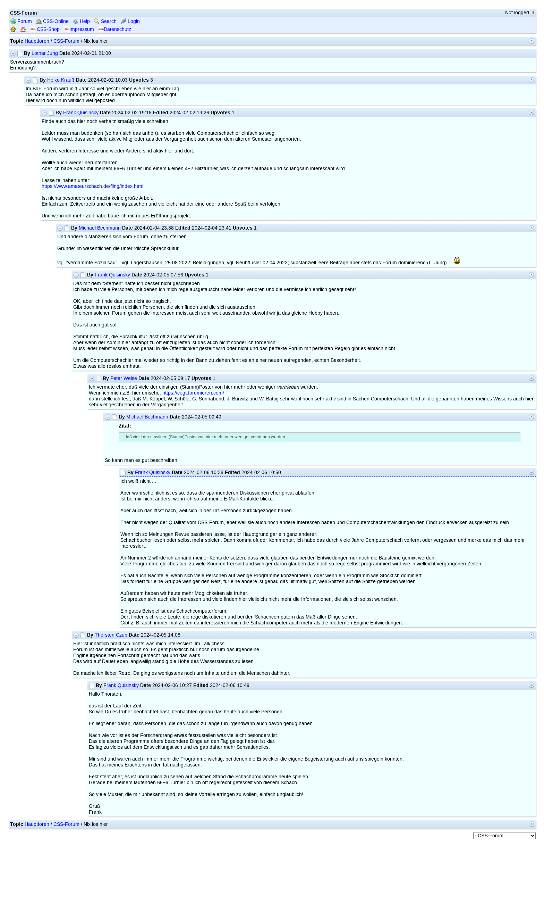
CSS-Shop (45, 29)
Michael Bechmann (100, 228)
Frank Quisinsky (81, 113)
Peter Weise (123, 378)
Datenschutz (114, 29)
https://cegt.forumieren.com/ (193, 393)
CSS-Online (52, 21)
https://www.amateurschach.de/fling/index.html (92, 186)
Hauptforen (37, 41)
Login (130, 21)
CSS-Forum (66, 41)
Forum (21, 21)
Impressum (79, 29)
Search (105, 21)
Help (81, 21)
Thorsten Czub (111, 635)
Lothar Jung (45, 53)
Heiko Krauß (61, 80)
